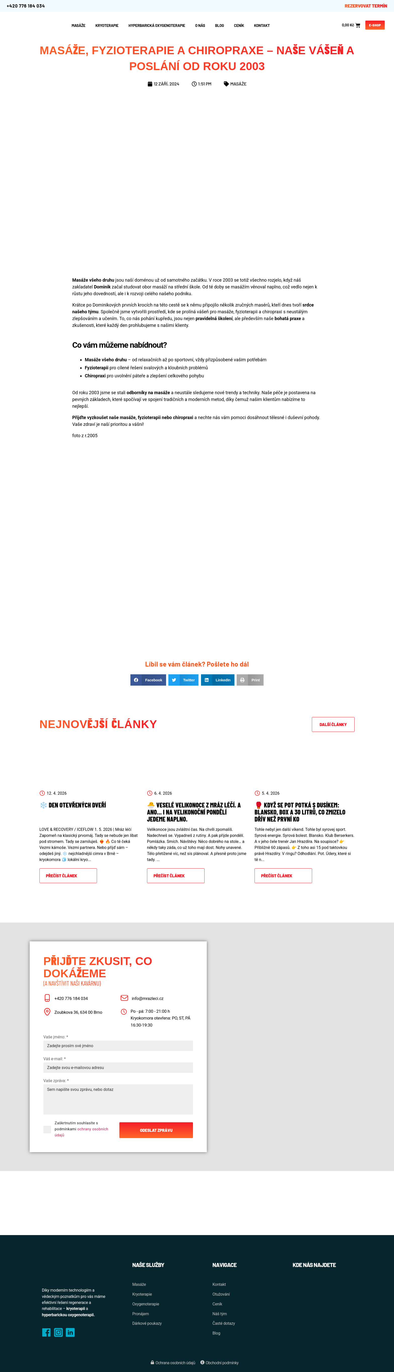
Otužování (221, 1294)
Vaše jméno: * (55, 1037)
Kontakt (262, 25)
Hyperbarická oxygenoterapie (157, 25)
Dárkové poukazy (147, 1323)
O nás (200, 25)
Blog (219, 25)
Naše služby (148, 1264)
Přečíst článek (61, 875)
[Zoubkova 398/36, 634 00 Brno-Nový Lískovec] (322, 1306)
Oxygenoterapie (145, 1304)
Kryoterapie (107, 25)
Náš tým (220, 1313)
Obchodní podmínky (222, 1362)
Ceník (239, 25)
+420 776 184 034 (26, 6)
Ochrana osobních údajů (175, 1362)
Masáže (238, 83)
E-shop (375, 25)
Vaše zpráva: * (56, 1080)
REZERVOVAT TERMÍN (366, 6)
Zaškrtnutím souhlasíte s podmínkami (81, 1129)
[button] (148, 680)
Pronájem (140, 1313)
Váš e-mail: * (54, 1058)
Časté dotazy (224, 1323)
